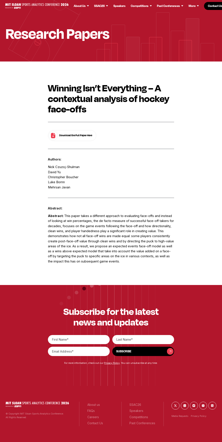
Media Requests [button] (179, 416)
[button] (36, 6)
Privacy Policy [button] (112, 363)
